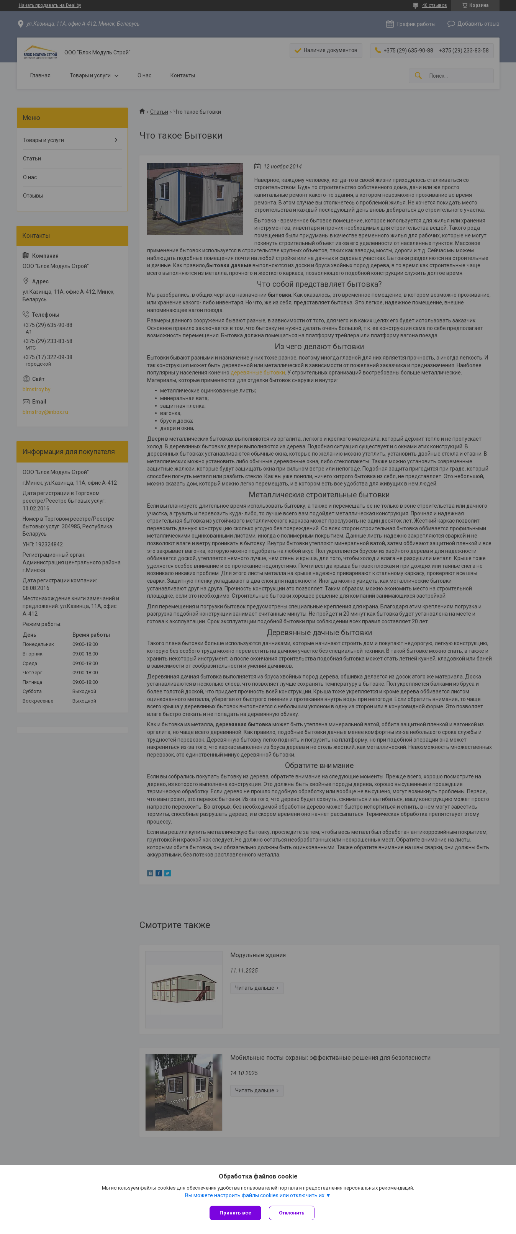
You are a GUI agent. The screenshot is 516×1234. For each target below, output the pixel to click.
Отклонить (292, 1213)
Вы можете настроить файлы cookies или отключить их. (255, 1195)
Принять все (235, 1213)
